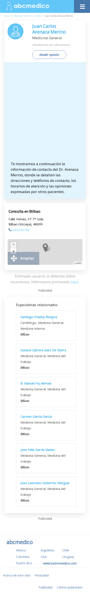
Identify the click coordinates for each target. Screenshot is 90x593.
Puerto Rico (24, 563)
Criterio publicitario (70, 587)
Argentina (47, 550)
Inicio (7, 15)
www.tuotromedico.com (60, 563)
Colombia (22, 557)
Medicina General (22, 15)
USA (43, 557)
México (21, 550)
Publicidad (45, 587)
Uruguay (68, 557)
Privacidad (42, 575)
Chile (65, 550)
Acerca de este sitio (16, 575)
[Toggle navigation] (82, 5)
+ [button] (13, 245)
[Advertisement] (45, 114)
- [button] (13, 251)
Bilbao (38, 15)
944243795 (19, 230)
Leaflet (77, 263)
